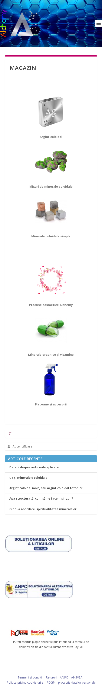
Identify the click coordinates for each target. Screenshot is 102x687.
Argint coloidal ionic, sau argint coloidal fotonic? (45, 488)
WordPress (80, 671)
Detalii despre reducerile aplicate (34, 467)
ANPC (64, 677)
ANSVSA (76, 677)
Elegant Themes (43, 671)
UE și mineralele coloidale (28, 478)
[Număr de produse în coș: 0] (10, 433)
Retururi (51, 677)
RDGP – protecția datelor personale (71, 682)
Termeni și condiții (30, 677)
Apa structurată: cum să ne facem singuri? (41, 498)
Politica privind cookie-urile (25, 682)
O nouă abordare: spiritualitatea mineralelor (42, 509)
